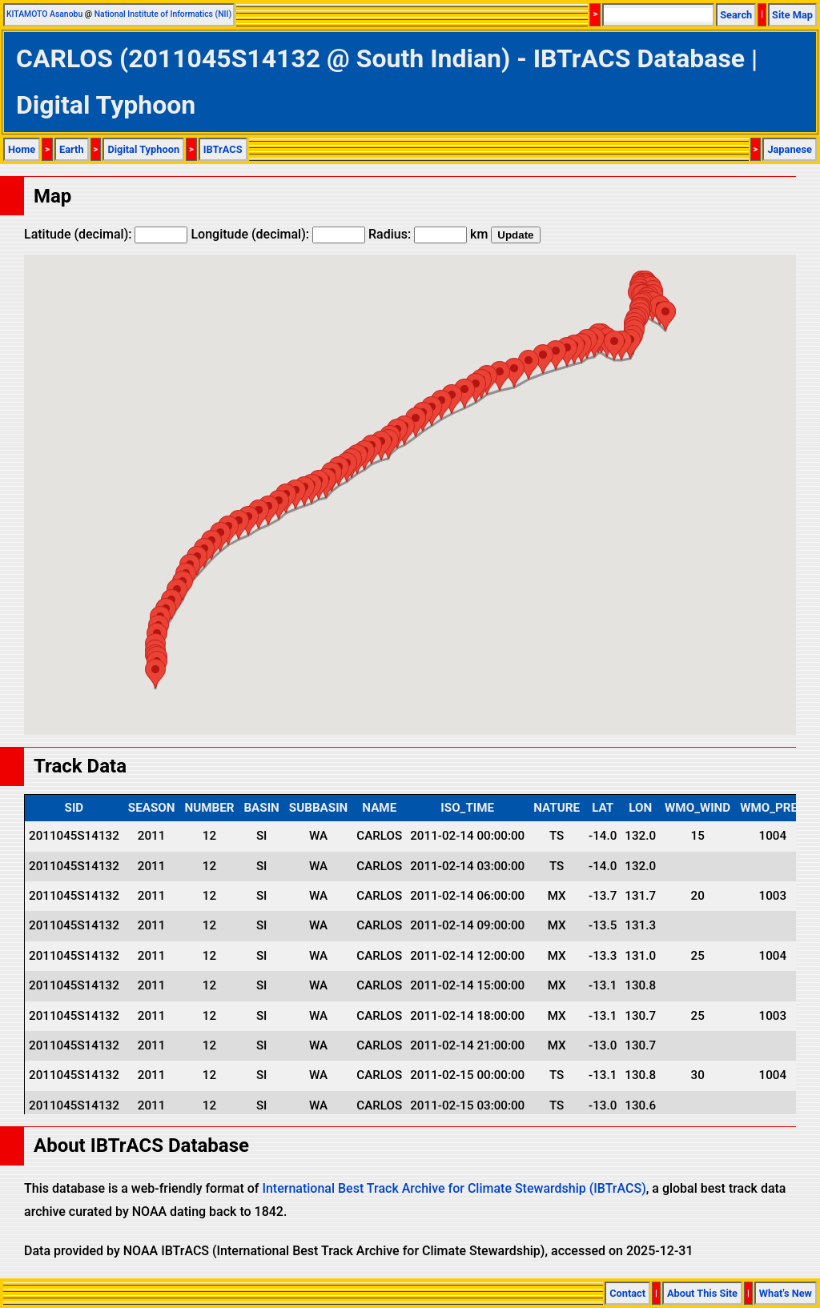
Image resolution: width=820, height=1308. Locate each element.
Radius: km (428, 234)
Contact (627, 1293)
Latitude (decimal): (105, 234)
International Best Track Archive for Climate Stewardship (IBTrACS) (453, 1188)
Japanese (789, 149)
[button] (665, 316)
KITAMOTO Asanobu (44, 14)
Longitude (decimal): (278, 234)
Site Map (792, 15)
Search (736, 15)
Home (21, 149)
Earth (71, 149)
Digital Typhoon (143, 149)
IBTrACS (223, 149)
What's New (785, 1293)
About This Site (702, 1293)
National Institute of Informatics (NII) (162, 14)
